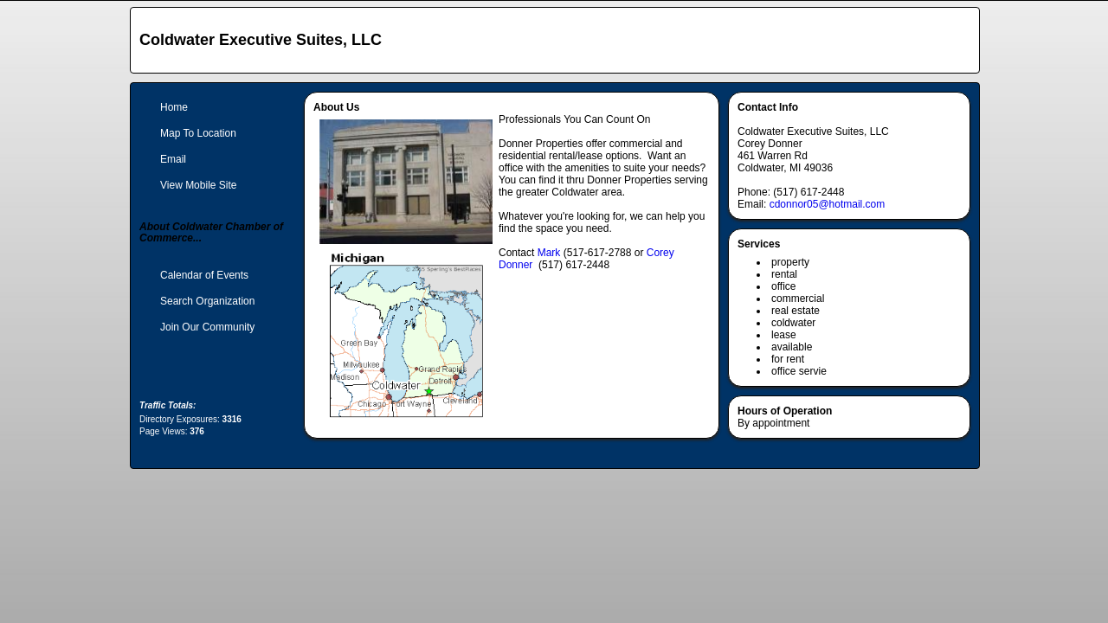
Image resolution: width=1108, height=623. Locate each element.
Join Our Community (207, 327)
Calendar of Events (204, 275)
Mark (549, 253)
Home (174, 107)
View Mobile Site (198, 185)
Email (173, 159)
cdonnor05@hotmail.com (828, 204)
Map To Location (198, 133)
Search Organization (207, 301)
